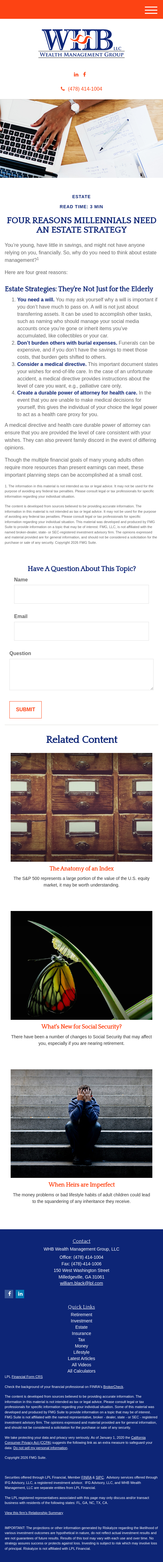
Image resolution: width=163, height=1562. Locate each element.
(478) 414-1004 (81, 89)
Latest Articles (81, 1358)
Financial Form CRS (27, 1377)
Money (81, 1345)
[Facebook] (84, 74)
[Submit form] (25, 709)
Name (21, 579)
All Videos (81, 1364)
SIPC (100, 1477)
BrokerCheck (113, 1387)
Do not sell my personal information (40, 1448)
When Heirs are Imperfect (82, 1185)
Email (21, 616)
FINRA (87, 1477)
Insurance (81, 1333)
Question (20, 653)
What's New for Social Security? (81, 1027)
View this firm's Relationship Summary (34, 1513)
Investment (81, 1320)
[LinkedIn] (76, 74)
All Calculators (81, 1371)
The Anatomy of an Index (81, 869)
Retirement (81, 1314)
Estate (81, 1327)
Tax (81, 1339)
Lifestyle (81, 1352)
